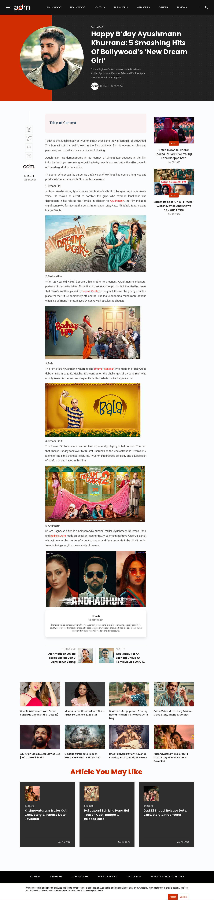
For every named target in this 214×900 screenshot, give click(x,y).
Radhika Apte (58, 535)
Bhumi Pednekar (104, 368)
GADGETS (29, 818)
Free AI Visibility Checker (167, 878)
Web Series (143, 7)
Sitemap (35, 878)
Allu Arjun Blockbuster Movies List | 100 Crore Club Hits (40, 757)
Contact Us (80, 878)
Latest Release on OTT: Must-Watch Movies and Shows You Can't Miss (174, 206)
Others (163, 7)
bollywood (97, 27)
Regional (119, 7)
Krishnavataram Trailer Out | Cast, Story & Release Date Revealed (171, 759)
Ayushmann (116, 200)
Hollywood (77, 7)
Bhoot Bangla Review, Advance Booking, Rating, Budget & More (128, 757)
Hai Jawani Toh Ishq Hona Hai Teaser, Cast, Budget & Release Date (106, 826)
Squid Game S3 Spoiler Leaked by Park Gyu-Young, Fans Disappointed (173, 154)
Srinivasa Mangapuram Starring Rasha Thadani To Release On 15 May (128, 715)
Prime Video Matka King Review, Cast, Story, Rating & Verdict (173, 713)
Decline (183, 897)
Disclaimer (134, 878)
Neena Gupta (90, 291)
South (98, 7)
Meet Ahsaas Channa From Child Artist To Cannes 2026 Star (84, 713)
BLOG (174, 143)
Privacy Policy (107, 878)
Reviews (182, 7)
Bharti (29, 176)
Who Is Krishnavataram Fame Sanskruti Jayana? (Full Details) (39, 713)
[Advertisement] (11, 61)
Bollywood (54, 7)
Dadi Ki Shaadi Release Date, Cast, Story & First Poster (165, 824)
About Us (56, 878)
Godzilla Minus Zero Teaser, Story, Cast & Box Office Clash (83, 757)
